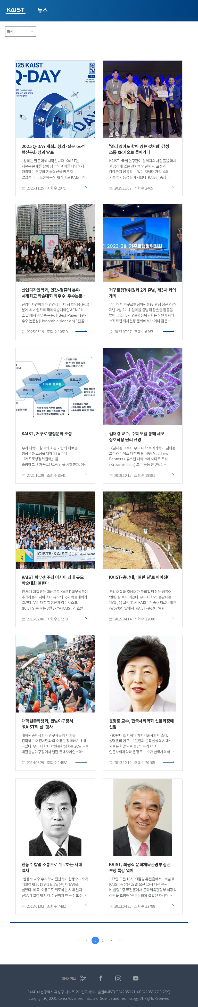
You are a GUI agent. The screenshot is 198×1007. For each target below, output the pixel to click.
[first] (78, 940)
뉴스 (42, 10)
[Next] (111, 940)
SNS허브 (69, 978)
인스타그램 (118, 978)
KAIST (16, 11)
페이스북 (101, 978)
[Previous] (87, 940)
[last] (120, 940)
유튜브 (136, 978)
